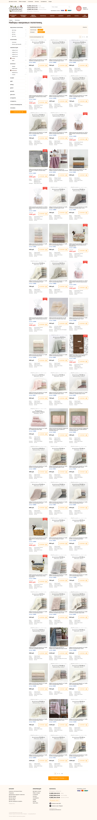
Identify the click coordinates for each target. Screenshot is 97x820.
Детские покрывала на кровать (15, 801)
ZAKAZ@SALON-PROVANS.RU (55, 809)
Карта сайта (35, 802)
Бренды (34, 801)
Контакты (37, 1)
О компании (30, 1)
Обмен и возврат (22, 1)
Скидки (50, 1)
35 (86, 36)
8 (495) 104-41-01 (32, 6)
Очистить (85, 27)
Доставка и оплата (13, 1)
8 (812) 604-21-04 (32, 7)
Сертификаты (44, 1)
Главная (11, 20)
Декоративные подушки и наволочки (17, 794)
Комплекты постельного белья (15, 791)
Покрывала (11, 792)
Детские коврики (12, 796)
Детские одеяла (12, 797)
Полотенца (17, 20)
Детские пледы (12, 799)
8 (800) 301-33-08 (32, 9)
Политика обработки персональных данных (17, 816)
